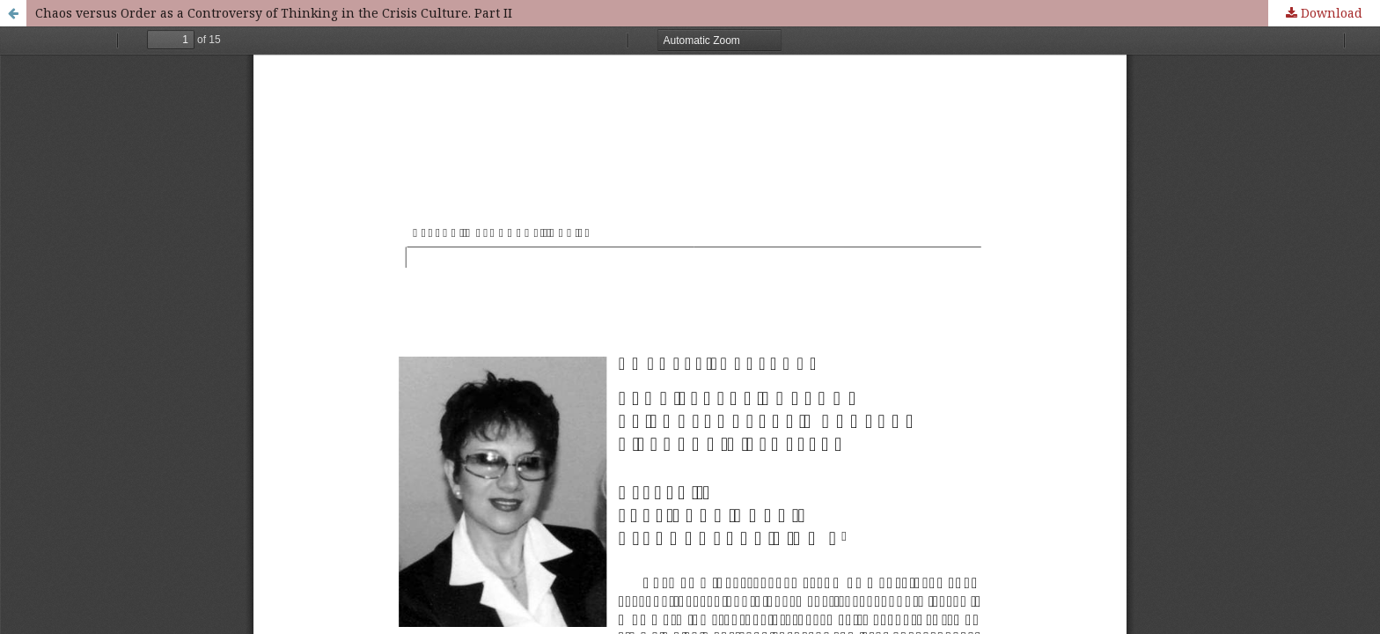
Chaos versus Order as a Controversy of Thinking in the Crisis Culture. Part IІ (273, 12)
